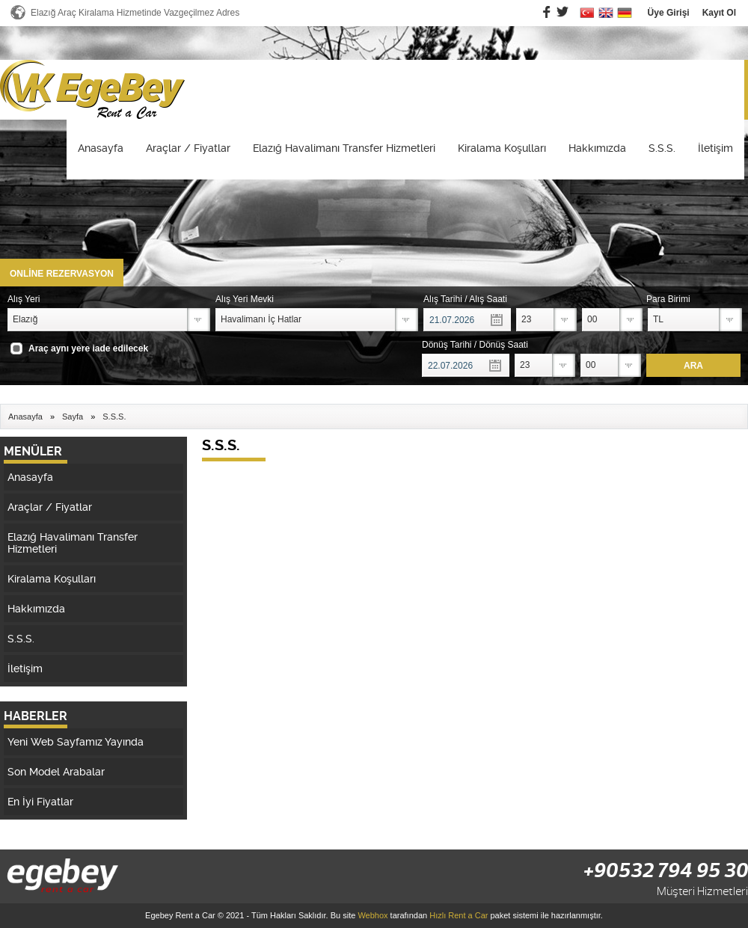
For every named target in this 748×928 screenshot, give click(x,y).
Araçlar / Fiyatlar (188, 148)
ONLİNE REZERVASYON (62, 273)
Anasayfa (100, 148)
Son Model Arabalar (56, 772)
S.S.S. (662, 148)
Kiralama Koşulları (502, 148)
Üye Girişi (669, 12)
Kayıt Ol (719, 12)
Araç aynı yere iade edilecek (88, 348)
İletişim (715, 148)
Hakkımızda (597, 148)
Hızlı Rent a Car (458, 915)
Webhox (372, 915)
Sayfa (72, 416)
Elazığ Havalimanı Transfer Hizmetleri (344, 148)
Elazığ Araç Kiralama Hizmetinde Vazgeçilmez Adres (135, 12)
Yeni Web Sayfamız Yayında (75, 742)
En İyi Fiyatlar (40, 802)
